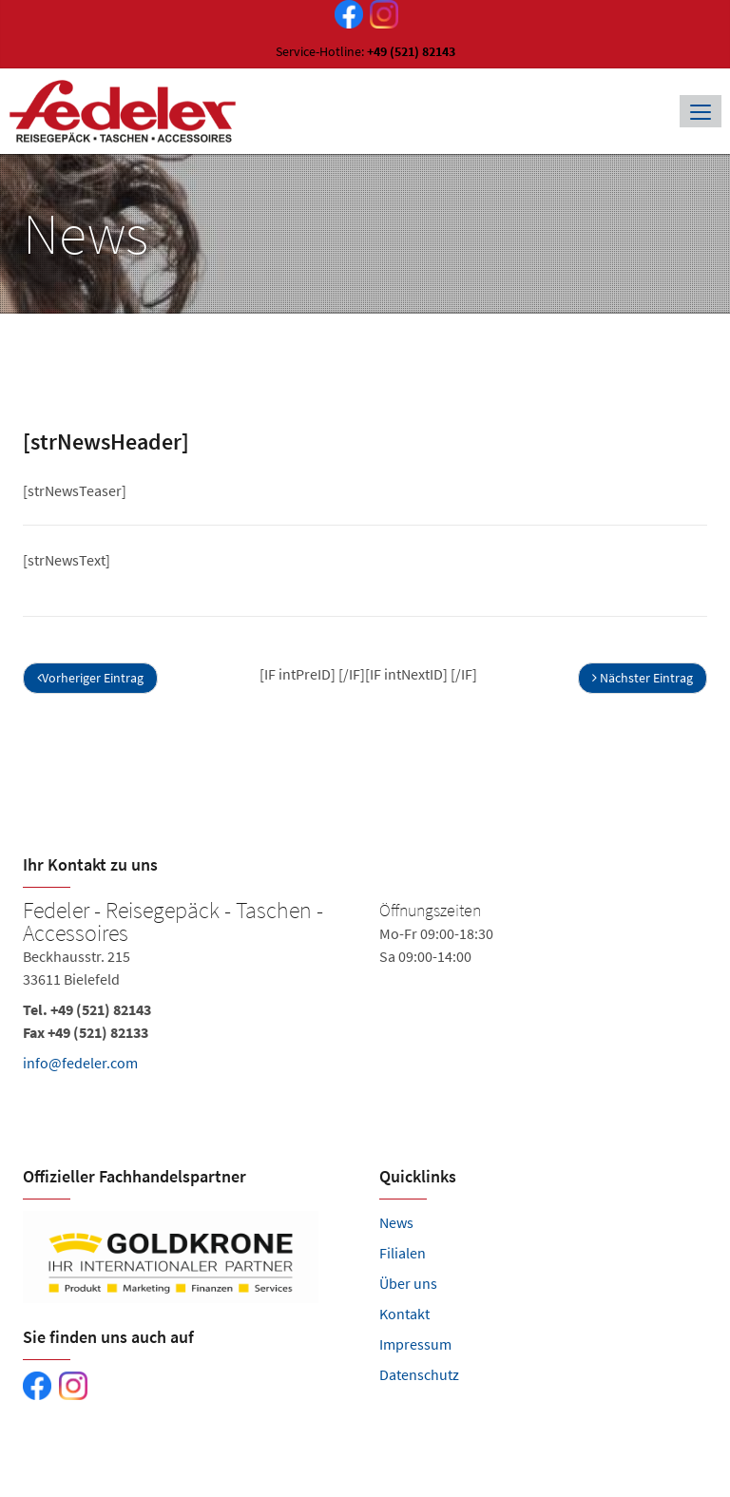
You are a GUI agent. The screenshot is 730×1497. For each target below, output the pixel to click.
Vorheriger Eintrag (90, 677)
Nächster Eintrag (642, 677)
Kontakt (404, 1313)
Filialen (402, 1252)
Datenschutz (419, 1374)
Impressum (415, 1343)
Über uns (408, 1283)
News (396, 1222)
